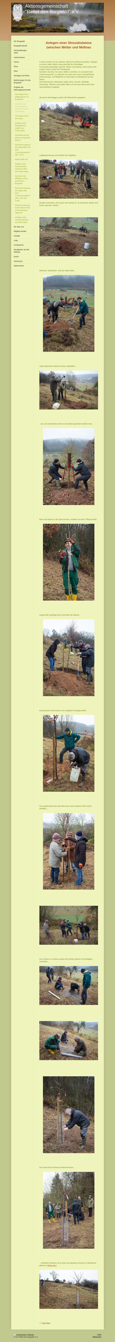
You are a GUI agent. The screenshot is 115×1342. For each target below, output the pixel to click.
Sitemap (31, 1335)
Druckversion (20, 1335)
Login (99, 1334)
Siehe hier (52, 1265)
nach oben (46, 1323)
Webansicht (96, 1337)
